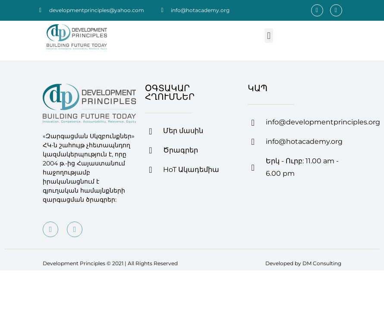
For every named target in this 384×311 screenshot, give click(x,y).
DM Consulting (321, 263)
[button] (268, 36)
